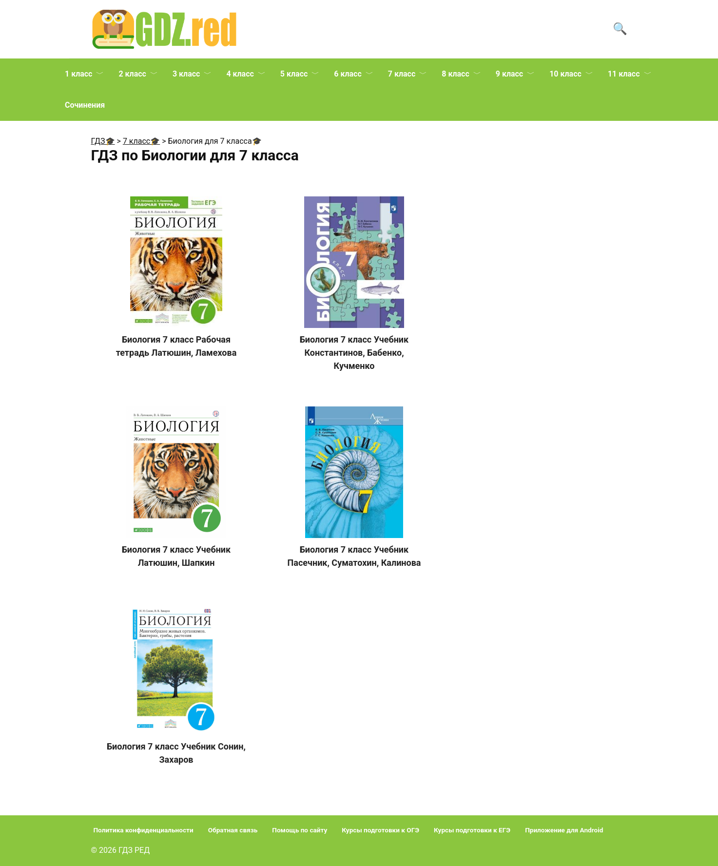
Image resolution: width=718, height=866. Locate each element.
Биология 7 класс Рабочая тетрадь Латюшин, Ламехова (176, 346)
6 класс (347, 73)
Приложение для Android (564, 830)
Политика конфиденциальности (144, 830)
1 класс (78, 73)
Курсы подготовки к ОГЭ (380, 830)
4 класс (239, 73)
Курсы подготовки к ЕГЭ (472, 830)
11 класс (624, 73)
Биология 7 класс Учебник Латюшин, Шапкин (176, 556)
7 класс (401, 73)
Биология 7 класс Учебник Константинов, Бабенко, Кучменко (354, 352)
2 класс (132, 73)
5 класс (294, 73)
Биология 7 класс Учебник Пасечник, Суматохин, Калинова (354, 556)
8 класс (455, 73)
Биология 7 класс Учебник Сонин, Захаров (176, 753)
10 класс (565, 73)
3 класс (186, 73)
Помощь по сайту (299, 830)
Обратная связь (233, 830)
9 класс (509, 73)
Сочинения (85, 105)
